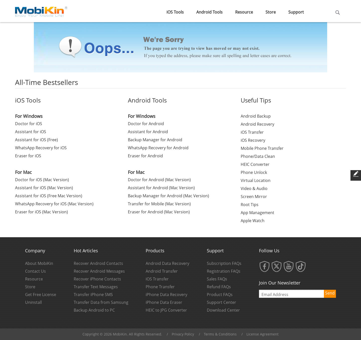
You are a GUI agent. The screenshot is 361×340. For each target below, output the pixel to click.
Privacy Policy (183, 334)
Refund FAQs (219, 286)
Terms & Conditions (220, 334)
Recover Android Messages (99, 271)
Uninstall (33, 302)
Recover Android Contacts (98, 263)
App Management (257, 212)
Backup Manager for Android (155, 139)
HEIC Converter (255, 164)
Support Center (221, 302)
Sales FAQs (217, 279)
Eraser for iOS (28, 156)
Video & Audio (254, 188)
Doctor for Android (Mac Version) (159, 179)
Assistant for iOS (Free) (36, 139)
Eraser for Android (145, 156)
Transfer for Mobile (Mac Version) (159, 204)
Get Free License (40, 294)
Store (270, 12)
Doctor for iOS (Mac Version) (42, 179)
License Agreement (262, 334)
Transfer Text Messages (96, 286)
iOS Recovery (253, 140)
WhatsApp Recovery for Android (158, 148)
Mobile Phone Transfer (262, 148)
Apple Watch (252, 220)
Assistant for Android (148, 131)
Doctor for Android (146, 123)
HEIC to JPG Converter (166, 310)
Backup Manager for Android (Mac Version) (168, 196)
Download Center (223, 310)
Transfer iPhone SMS (93, 294)
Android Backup (256, 116)
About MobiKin (39, 263)
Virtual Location (255, 180)
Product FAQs (220, 294)
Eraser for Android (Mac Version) (159, 212)
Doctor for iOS (28, 123)
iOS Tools (175, 12)
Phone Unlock (254, 172)
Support (296, 12)
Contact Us (35, 271)
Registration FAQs (223, 271)
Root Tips (249, 204)
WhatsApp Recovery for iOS (41, 148)
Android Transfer (162, 271)
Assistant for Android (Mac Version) (161, 187)
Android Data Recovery (167, 263)
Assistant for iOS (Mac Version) (44, 187)
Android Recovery (257, 124)
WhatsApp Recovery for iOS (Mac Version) (54, 204)
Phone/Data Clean (258, 156)
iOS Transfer (252, 132)
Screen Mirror (254, 196)
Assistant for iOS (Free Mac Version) (48, 196)
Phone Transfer (160, 286)
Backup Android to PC (94, 310)
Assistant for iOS (30, 131)
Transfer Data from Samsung (101, 302)
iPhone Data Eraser (164, 302)
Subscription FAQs (224, 263)
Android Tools (209, 12)
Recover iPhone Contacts (97, 279)
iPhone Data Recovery (166, 294)
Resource (244, 12)
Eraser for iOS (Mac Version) (41, 212)
